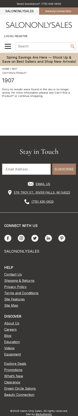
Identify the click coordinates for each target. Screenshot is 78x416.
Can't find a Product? (14, 72)
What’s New (13, 376)
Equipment (12, 354)
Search (73, 46)
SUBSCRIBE (64, 169)
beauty (58, 11)
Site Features (14, 299)
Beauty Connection (19, 395)
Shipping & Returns (19, 281)
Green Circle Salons (20, 388)
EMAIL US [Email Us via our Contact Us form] (43, 184)
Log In (8, 36)
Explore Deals (15, 364)
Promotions (13, 370)
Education (12, 342)
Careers (10, 329)
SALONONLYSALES (19, 11)
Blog (7, 336)
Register (21, 36)
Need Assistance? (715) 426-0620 (39, 3)
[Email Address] (26, 169)
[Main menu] (8, 46)
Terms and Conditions (21, 293)
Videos (9, 348)
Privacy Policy (15, 287)
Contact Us (13, 274)
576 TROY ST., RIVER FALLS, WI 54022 (42, 192)
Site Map (11, 305)
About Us (11, 323)
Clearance (12, 382)
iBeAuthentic (44, 414)
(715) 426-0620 (42, 202)
